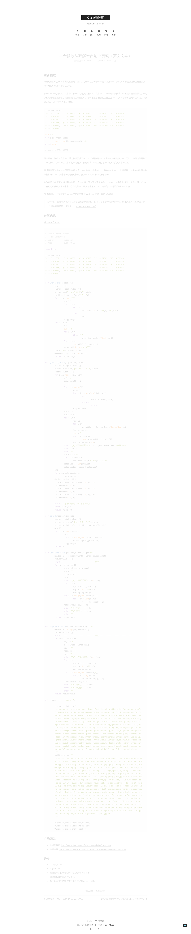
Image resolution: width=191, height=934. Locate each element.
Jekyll (81, 925)
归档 (99, 33)
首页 (77, 33)
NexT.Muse (109, 925)
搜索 (114, 33)
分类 (85, 33)
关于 (92, 33)
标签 (106, 33)
